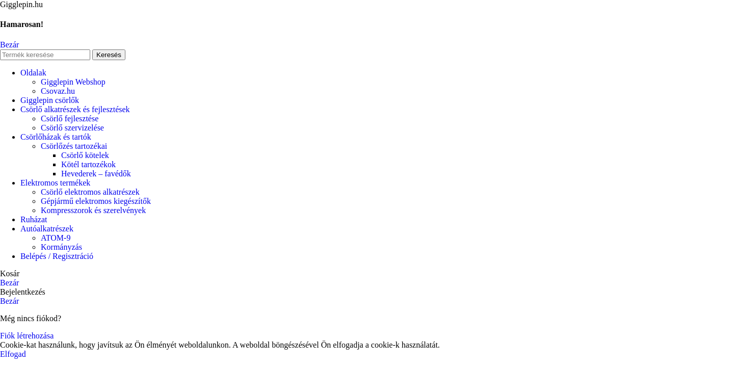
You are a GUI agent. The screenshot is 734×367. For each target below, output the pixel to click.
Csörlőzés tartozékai (74, 146)
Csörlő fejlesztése (69, 118)
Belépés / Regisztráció (56, 256)
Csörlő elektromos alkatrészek (90, 192)
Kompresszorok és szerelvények (93, 210)
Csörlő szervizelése (72, 127)
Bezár (9, 44)
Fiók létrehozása (27, 335)
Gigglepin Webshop (73, 81)
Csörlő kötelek (85, 155)
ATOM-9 (55, 237)
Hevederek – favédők (96, 173)
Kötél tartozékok (88, 164)
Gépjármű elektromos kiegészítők (96, 201)
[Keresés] (45, 54)
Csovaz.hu (58, 91)
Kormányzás (61, 247)
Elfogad (13, 354)
